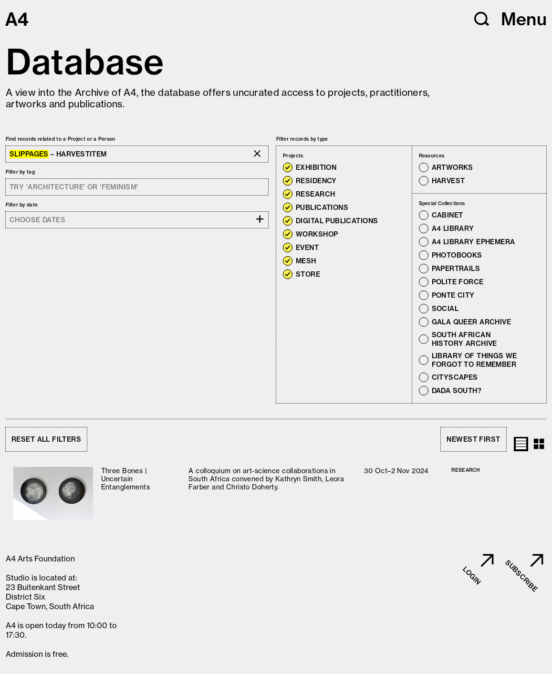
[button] (482, 19)
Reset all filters (46, 439)
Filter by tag (20, 172)
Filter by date (22, 205)
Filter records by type (302, 139)
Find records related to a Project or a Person (60, 139)
